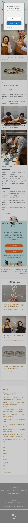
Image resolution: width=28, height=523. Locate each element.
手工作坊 (5, 466)
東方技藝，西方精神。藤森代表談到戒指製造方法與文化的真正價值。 (14, 430)
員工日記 (5, 450)
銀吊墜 (13, 493)
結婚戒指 (3, 490)
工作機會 (19, 506)
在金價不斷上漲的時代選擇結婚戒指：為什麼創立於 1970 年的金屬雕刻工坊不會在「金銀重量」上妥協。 (14, 404)
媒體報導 (5, 460)
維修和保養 (5, 463)
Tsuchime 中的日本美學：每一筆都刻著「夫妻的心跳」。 (13, 425)
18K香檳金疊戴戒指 (19, 490)
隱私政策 (24, 506)
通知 (4, 457)
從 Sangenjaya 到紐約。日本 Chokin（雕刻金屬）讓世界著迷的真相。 (13, 415)
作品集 (19, 503)
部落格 (24, 503)
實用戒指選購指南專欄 (8, 472)
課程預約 (14, 246)
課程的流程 (10, 503)
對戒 (12, 490)
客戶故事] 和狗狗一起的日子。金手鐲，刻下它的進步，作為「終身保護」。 (13, 394)
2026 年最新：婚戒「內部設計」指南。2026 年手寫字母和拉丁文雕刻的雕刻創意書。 (13, 399)
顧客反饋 (6, 59)
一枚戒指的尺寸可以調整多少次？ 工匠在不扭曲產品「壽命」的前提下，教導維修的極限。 (13, 410)
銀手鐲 (9, 493)
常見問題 (3, 506)
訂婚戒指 (8, 490)
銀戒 (26, 490)
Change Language (14, 23)
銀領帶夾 (18, 493)
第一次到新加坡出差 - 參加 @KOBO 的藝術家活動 (14, 440)
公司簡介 (14, 506)
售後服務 (9, 506)
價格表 (14, 251)
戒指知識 (5, 469)
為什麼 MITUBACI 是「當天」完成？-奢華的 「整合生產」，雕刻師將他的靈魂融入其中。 (13, 435)
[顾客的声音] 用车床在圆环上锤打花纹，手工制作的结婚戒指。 (21, 271)
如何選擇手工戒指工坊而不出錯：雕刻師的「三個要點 (14, 420)
